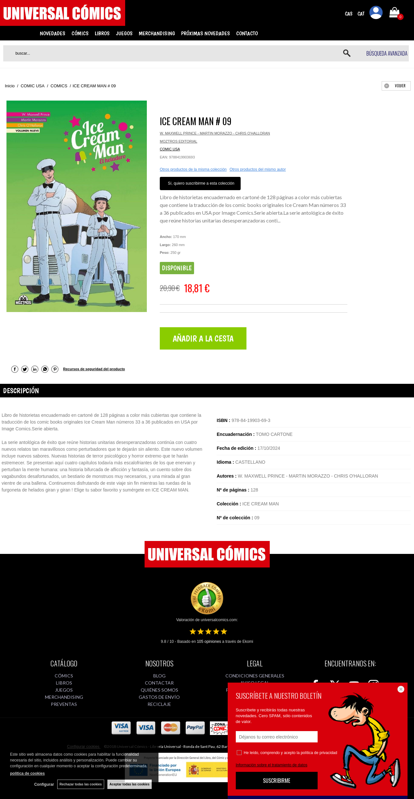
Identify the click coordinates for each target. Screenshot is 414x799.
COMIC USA (170, 149)
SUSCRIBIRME (276, 780)
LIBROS (102, 33)
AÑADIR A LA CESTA (203, 338)
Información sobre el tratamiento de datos (271, 765)
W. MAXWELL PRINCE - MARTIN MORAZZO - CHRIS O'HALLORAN (215, 133)
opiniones (209, 641)
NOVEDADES (52, 33)
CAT (361, 14)
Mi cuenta (376, 13)
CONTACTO (247, 33)
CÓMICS (80, 33)
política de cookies (27, 773)
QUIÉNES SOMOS (159, 690)
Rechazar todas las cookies (81, 784)
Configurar (44, 784)
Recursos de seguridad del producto (94, 369)
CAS (349, 14)
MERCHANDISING (157, 33)
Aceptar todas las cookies (129, 784)
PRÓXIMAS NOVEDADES (205, 33)
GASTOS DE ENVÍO (159, 697)
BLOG (159, 675)
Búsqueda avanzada (387, 53)
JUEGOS (124, 33)
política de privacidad (319, 752)
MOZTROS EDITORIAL (178, 141)
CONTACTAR (159, 683)
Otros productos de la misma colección (193, 169)
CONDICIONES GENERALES (254, 675)
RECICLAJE (159, 704)
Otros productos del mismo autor (258, 169)
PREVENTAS (64, 704)
